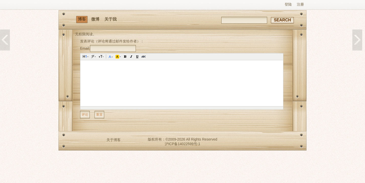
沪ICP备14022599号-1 (182, 144)
